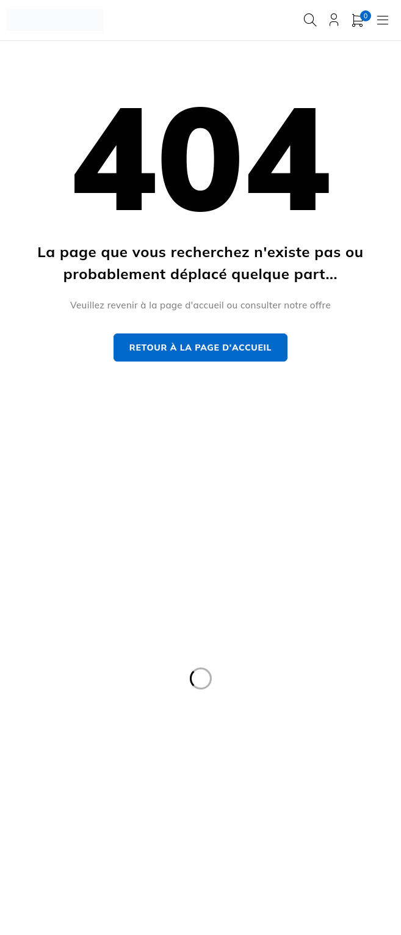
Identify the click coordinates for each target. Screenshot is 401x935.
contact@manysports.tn (59, 500)
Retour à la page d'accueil (200, 347)
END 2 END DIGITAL (342, 876)
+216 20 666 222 (52, 518)
